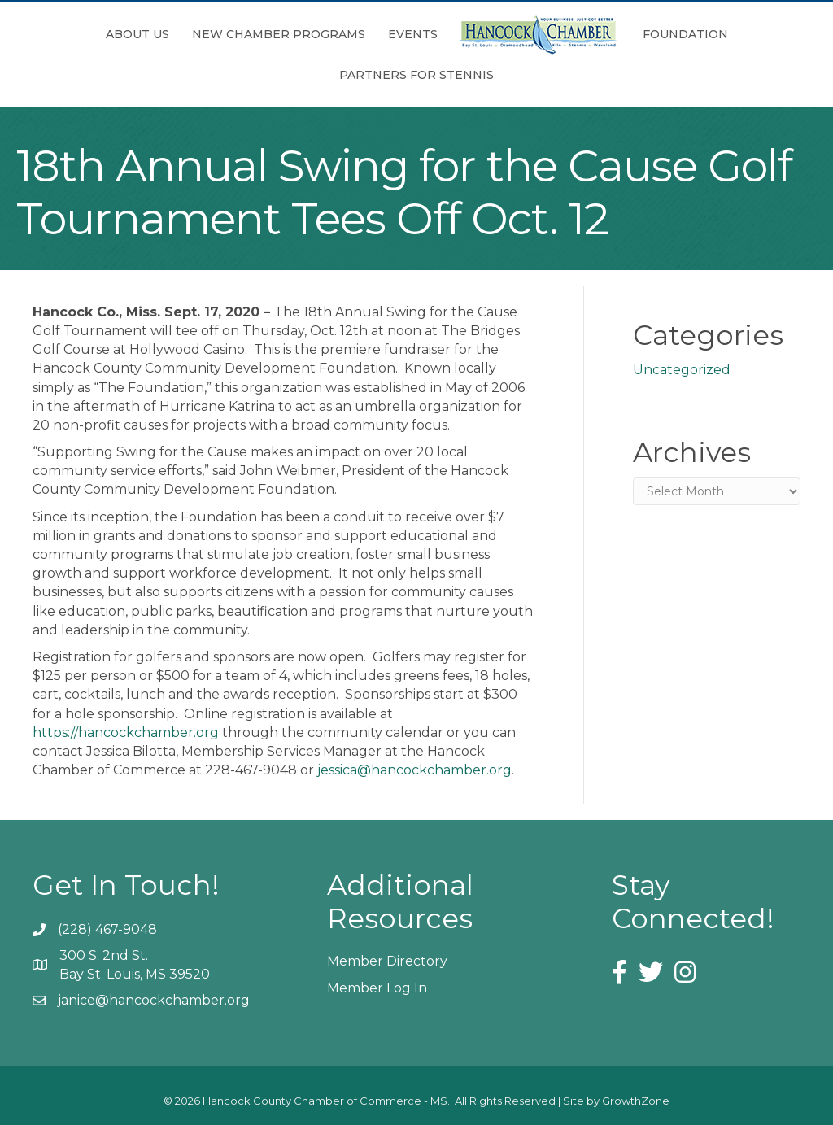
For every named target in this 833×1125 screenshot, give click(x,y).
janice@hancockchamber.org (154, 1000)
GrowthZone (635, 1100)
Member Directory (387, 961)
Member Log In (377, 988)
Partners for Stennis (416, 75)
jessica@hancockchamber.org (414, 770)
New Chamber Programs (278, 34)
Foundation (685, 34)
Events (413, 34)
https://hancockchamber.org (126, 732)
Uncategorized (682, 369)
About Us (137, 34)
